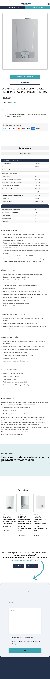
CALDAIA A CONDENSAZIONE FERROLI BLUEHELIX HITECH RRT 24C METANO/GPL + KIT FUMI (40, 524)
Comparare (25, 83)
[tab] (25, 148)
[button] (48, 4)
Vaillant (20, 514)
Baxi (4, 514)
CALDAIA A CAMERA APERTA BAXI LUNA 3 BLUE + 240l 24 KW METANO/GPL (9, 521)
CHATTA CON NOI (37, 7)
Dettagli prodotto (25, 148)
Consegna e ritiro (25, 153)
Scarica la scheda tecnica (25, 77)
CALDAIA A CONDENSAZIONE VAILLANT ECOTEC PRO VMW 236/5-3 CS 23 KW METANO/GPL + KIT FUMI (25, 524)
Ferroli (36, 514)
